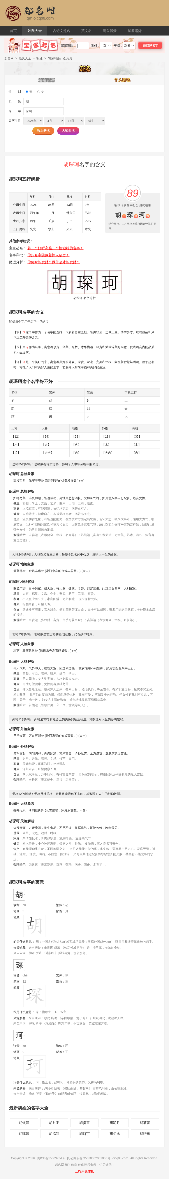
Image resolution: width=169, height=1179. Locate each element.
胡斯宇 (84, 1134)
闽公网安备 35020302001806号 (88, 1158)
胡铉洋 (24, 1123)
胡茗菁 (145, 1123)
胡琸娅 (24, 1134)
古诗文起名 (61, 31)
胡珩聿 (145, 1134)
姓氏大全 (35, 31)
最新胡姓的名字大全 (28, 1108)
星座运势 (135, 31)
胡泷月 (114, 1123)
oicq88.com (120, 1158)
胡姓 (39, 58)
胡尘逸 (114, 1134)
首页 (13, 31)
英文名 (86, 31)
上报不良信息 (84, 1171)
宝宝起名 (46, 80)
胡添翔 (54, 1134)
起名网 (9, 58)
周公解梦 (110, 31)
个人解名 (122, 80)
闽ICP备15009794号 (51, 1158)
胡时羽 (54, 1123)
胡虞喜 (84, 1123)
